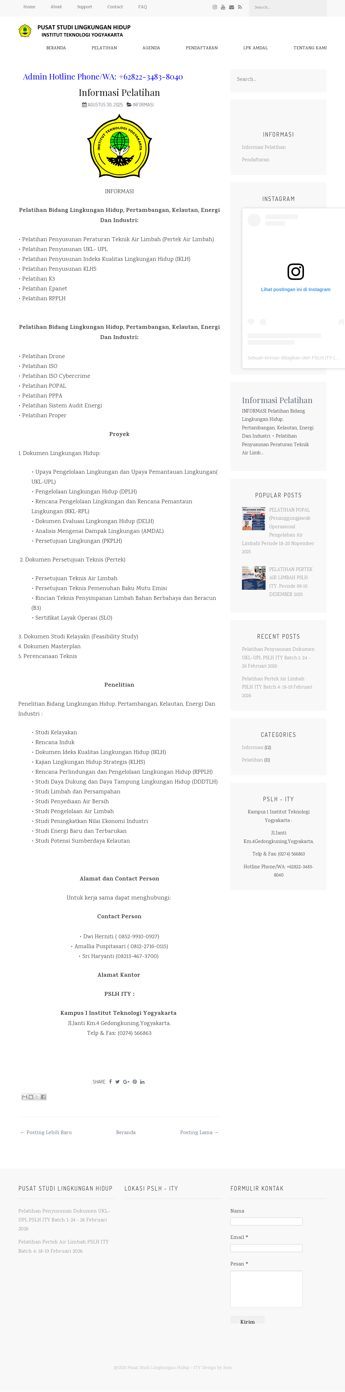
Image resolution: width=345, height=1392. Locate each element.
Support (84, 7)
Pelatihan (104, 48)
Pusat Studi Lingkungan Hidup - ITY (164, 1368)
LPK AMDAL (255, 48)
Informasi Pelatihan (119, 92)
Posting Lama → (199, 1133)
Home (29, 7)
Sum (227, 1368)
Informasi (143, 105)
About (56, 7)
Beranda (56, 48)
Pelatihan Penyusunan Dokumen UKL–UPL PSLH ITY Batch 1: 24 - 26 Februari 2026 (278, 658)
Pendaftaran (202, 48)
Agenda (151, 48)
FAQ (142, 7)
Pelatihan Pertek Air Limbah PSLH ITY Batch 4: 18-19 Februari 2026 (277, 688)
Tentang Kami (310, 48)
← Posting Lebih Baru (46, 1133)
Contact (115, 7)
